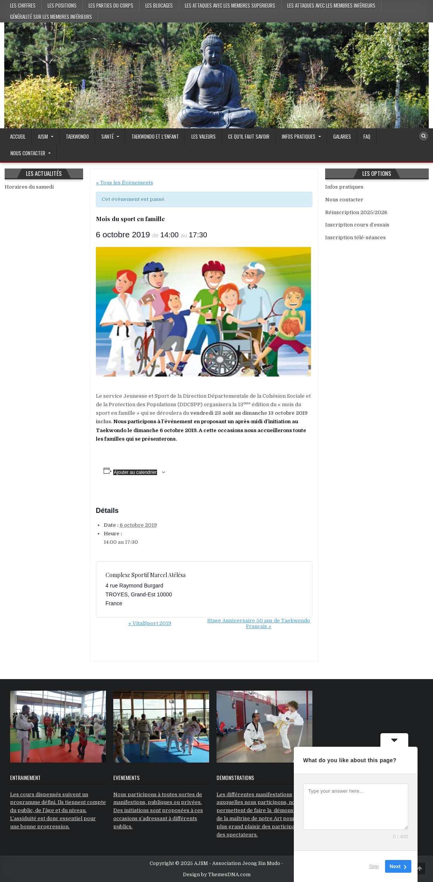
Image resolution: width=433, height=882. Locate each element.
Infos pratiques (298, 136)
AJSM (43, 136)
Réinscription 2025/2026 (356, 212)
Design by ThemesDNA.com (217, 874)
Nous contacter (27, 153)
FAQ (366, 136)
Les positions (62, 5)
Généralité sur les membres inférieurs (51, 16)
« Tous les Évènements (124, 183)
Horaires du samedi (29, 187)
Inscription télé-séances (355, 237)
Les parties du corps (111, 5)
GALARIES (342, 136)
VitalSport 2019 (149, 623)
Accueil (18, 136)
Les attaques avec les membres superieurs (230, 5)
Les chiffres (23, 5)
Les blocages (159, 5)
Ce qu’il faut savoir (248, 136)
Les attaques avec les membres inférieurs (331, 5)
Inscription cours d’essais (357, 225)
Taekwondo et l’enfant (155, 136)
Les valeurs (203, 136)
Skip (374, 866)
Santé (107, 136)
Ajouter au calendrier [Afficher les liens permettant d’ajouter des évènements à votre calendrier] (135, 472)
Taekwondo (77, 136)
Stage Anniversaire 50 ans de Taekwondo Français (258, 623)
